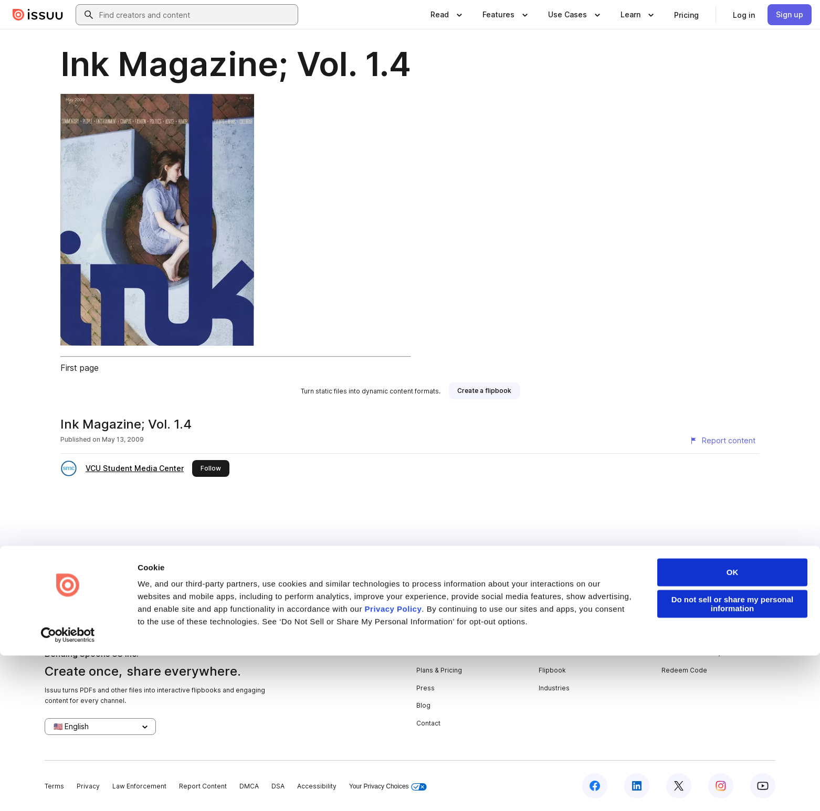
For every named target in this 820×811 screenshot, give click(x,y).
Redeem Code (684, 670)
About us (430, 635)
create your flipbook (655, 567)
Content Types (561, 635)
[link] (686, 14)
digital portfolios (276, 567)
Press (425, 688)
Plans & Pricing (439, 670)
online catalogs (412, 567)
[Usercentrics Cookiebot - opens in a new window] (68, 790)
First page (79, 367)
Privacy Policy (393, 764)
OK (733, 727)
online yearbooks (345, 567)
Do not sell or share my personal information (732, 760)
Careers (429, 652)
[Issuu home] (37, 14)
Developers (680, 635)
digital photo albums (485, 567)
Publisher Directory (691, 652)
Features (552, 652)
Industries (554, 688)
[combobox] (196, 15)
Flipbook (552, 670)
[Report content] (722, 440)
